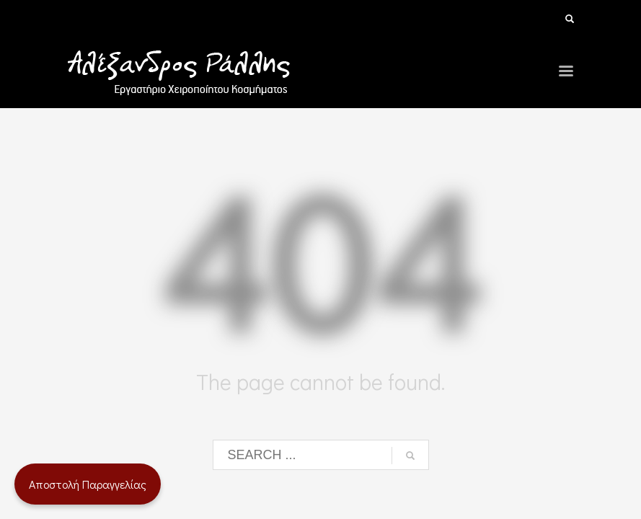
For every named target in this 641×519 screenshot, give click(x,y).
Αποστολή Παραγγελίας (87, 484)
